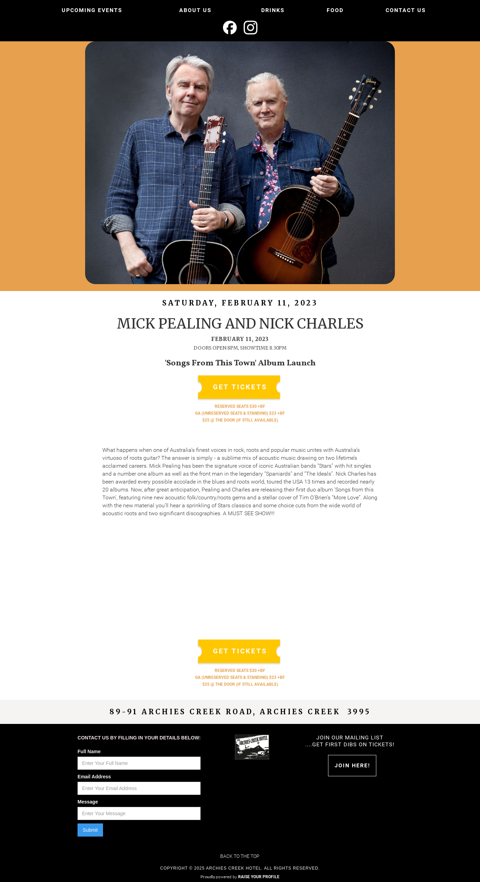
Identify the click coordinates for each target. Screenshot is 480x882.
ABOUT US (195, 10)
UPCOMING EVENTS (92, 10)
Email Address (94, 776)
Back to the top (239, 856)
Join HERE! (352, 765)
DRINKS (273, 10)
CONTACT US (406, 10)
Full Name (89, 751)
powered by (247, 876)
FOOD (335, 10)
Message (88, 802)
